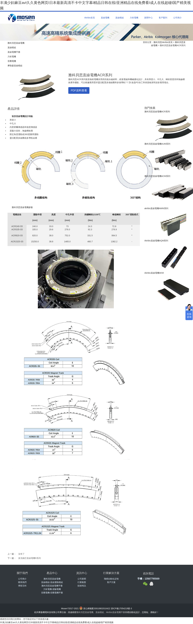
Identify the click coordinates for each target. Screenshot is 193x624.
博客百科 (22, 586)
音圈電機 (12, 61)
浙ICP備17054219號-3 (121, 608)
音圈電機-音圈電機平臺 (52, 592)
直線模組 (119, 17)
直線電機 (105, 17)
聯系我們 (22, 582)
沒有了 (21, 554)
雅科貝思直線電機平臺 (52, 586)
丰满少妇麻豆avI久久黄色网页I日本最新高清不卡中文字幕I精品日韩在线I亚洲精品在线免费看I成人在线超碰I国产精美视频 (56, 622)
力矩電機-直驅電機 (52, 589)
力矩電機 (134, 17)
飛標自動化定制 (111, 579)
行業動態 (82, 582)
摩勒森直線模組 (15, 65)
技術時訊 (82, 586)
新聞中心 (148, 17)
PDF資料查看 (79, 90)
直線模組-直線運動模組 (52, 582)
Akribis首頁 (89, 17)
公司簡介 (177, 17)
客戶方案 (111, 582)
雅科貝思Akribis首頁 (162, 42)
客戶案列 (163, 17)
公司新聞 (82, 579)
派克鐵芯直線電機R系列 (29, 558)
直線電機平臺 (14, 52)
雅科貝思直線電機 (16, 43)
